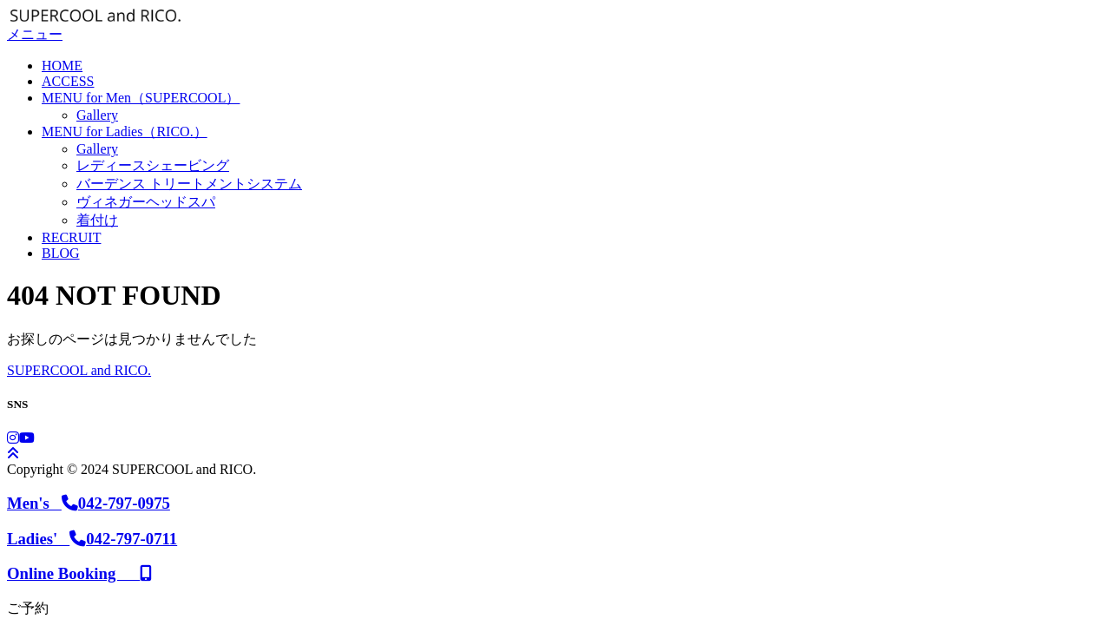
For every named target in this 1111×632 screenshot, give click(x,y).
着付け (97, 220)
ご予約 (28, 608)
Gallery (97, 115)
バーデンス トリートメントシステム (189, 183)
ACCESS (68, 81)
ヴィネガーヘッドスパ (145, 201)
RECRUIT (71, 237)
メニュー (34, 34)
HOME (62, 65)
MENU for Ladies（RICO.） (124, 131)
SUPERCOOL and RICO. (79, 370)
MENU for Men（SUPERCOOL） (141, 97)
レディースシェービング (152, 165)
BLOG (61, 253)
